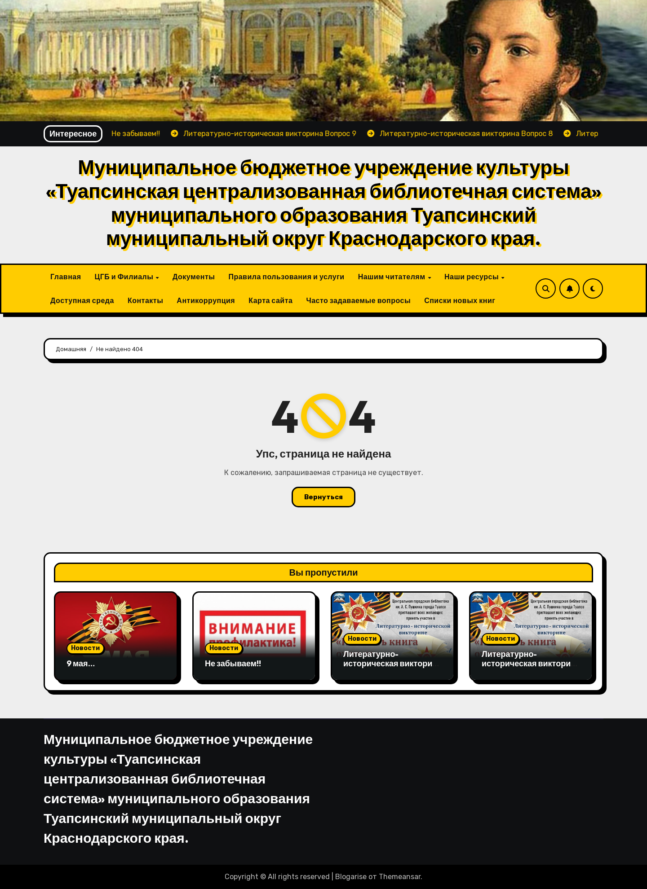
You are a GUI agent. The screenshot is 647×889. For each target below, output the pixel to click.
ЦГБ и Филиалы (125, 276)
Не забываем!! (233, 663)
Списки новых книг (459, 300)
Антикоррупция (206, 300)
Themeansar (400, 876)
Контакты (145, 300)
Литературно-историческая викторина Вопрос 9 (392, 663)
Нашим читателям (392, 276)
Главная (65, 276)
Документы (194, 276)
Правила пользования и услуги (286, 276)
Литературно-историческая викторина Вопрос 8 (531, 663)
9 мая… (80, 663)
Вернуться (323, 497)
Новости (85, 648)
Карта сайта (270, 300)
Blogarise (351, 876)
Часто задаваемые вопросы (358, 300)
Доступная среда (82, 300)
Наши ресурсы (472, 276)
